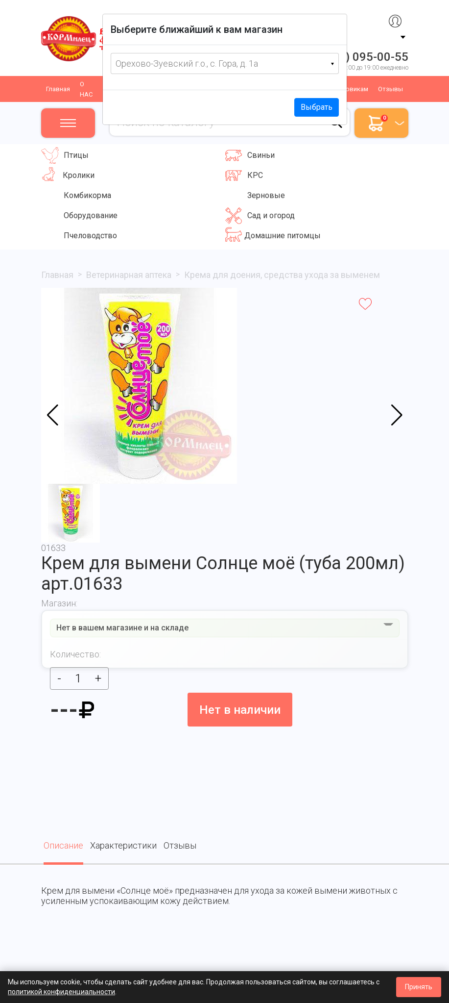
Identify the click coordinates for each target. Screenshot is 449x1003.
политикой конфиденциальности (61, 992)
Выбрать (316, 107)
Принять (418, 987)
